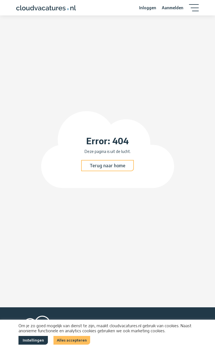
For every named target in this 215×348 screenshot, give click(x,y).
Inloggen (147, 8)
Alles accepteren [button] (72, 340)
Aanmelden (172, 8)
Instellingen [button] (33, 340)
